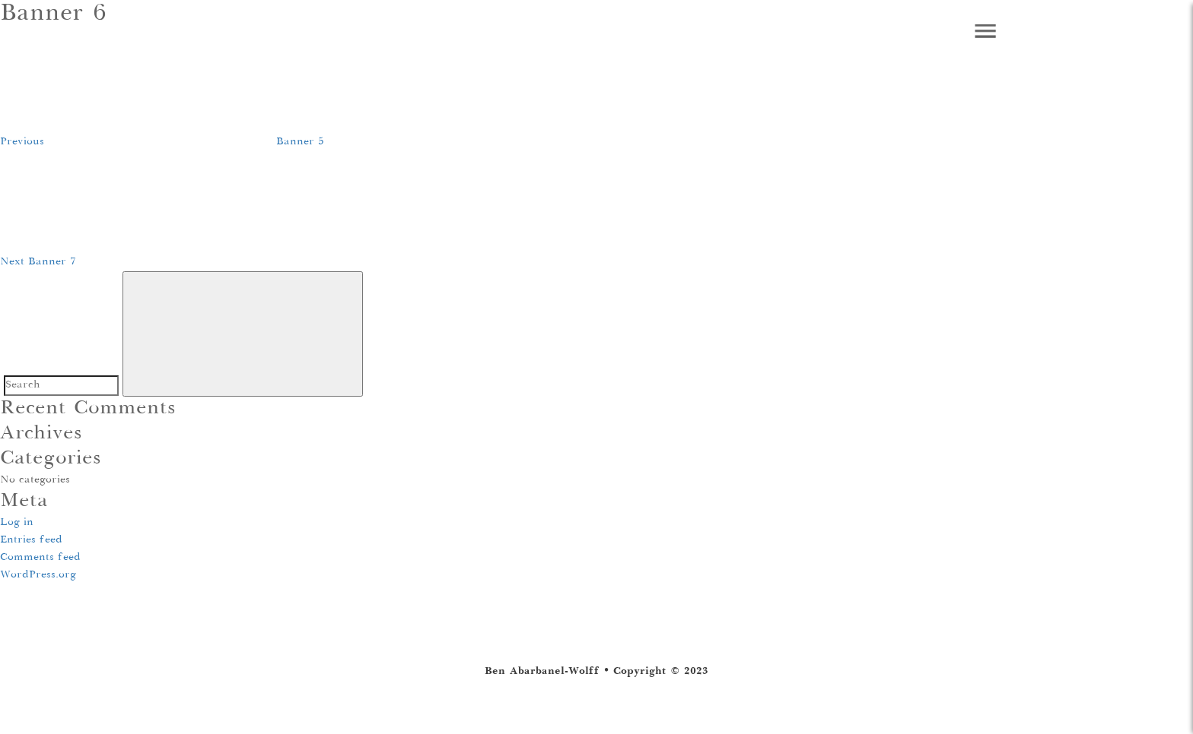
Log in (16, 522)
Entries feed (31, 540)
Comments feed (40, 557)
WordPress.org (38, 575)
